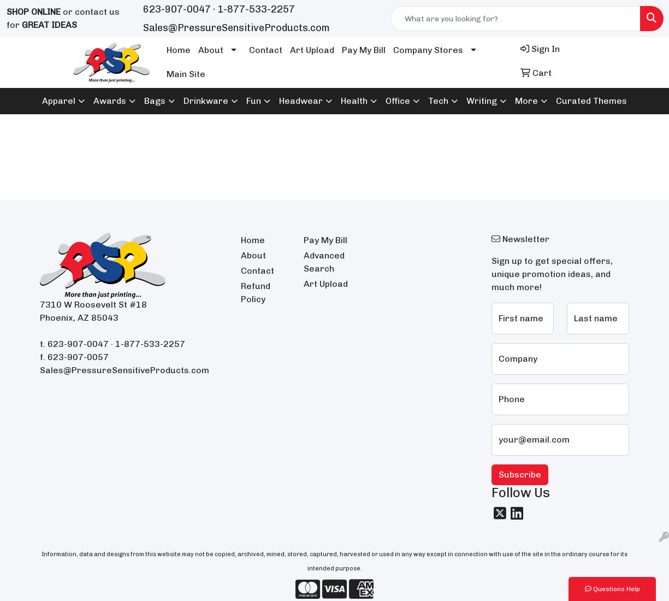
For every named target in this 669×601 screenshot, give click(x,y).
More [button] (526, 101)
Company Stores (428, 50)
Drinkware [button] (205, 101)
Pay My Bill (364, 50)
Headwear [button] (301, 101)
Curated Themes (591, 101)
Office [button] (398, 101)
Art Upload (312, 50)
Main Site (186, 74)
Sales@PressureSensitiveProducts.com (236, 28)
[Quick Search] (515, 18)
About (210, 50)
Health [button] (354, 101)
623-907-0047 (177, 9)
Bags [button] (154, 101)
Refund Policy (255, 292)
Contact (265, 50)
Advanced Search (324, 262)
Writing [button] (481, 101)
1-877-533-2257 (256, 9)
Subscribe (520, 474)
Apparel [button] (58, 101)
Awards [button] (109, 101)
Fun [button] (253, 101)
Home (179, 50)
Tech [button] (438, 101)
